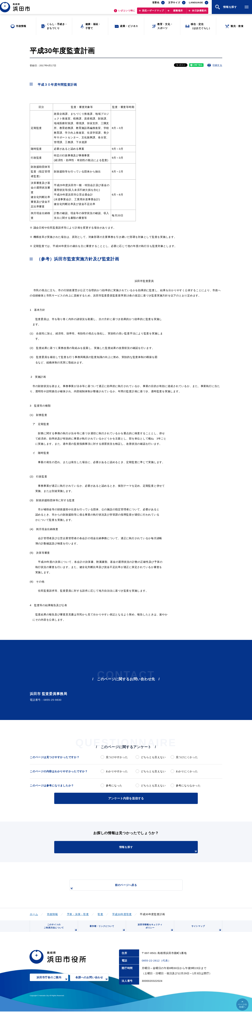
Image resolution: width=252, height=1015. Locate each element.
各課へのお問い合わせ (91, 983)
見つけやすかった (117, 757)
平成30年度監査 (122, 913)
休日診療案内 (199, 12)
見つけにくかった (187, 757)
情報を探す (134, 849)
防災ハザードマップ (153, 12)
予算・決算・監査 (78, 913)
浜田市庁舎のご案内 (52, 983)
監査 (100, 913)
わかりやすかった (117, 771)
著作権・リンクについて (106, 930)
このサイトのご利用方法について (59, 929)
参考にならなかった (188, 785)
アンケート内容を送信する (126, 797)
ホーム (34, 913)
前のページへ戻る (122, 886)
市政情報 (52, 913)
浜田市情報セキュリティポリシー (154, 929)
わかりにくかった (187, 771)
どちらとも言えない (153, 757)
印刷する (217, 65)
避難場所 (178, 12)
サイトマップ (206, 930)
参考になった (114, 785)
